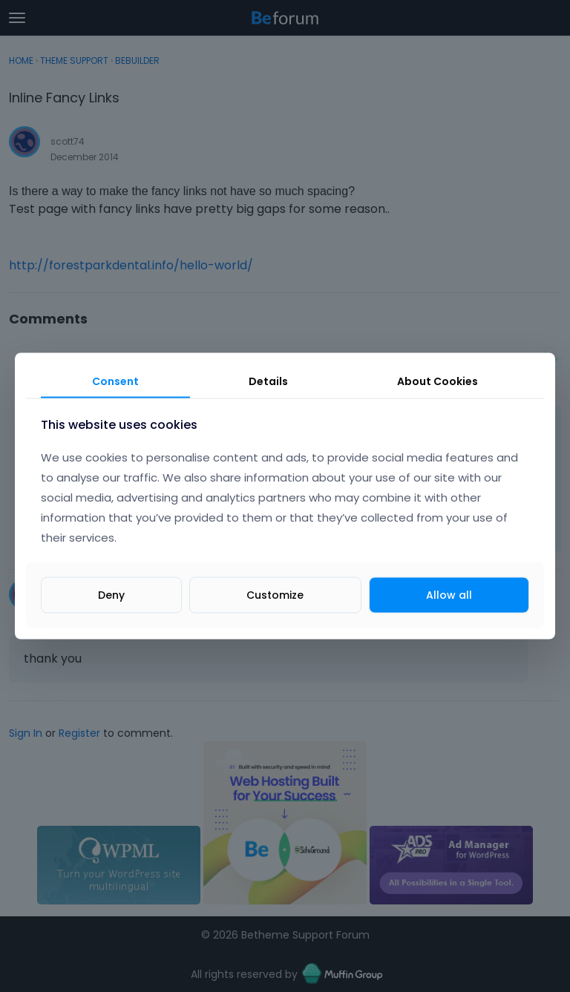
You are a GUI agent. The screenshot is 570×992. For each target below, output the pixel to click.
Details (268, 380)
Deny (111, 595)
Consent (115, 380)
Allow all (449, 595)
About (437, 380)
